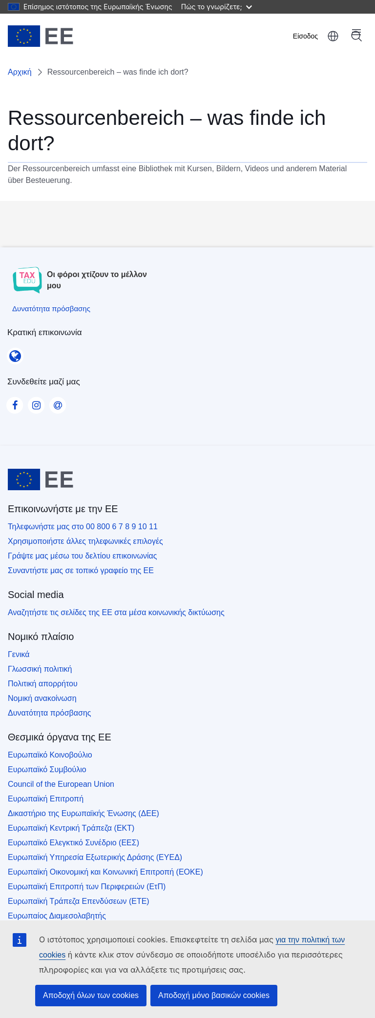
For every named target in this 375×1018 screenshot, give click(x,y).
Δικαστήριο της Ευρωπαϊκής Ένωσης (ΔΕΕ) (83, 813)
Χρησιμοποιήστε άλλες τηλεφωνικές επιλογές (85, 541)
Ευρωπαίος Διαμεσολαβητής (57, 916)
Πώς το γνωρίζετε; (216, 6)
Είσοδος (305, 36)
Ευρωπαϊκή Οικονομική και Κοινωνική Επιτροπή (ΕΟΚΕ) (105, 872)
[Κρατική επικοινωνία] (15, 353)
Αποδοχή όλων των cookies (91, 995)
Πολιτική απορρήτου (43, 683)
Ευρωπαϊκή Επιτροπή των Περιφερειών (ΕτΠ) (87, 886)
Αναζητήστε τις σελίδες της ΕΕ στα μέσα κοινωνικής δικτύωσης (116, 612)
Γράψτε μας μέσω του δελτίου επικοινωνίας (82, 556)
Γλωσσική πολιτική (40, 669)
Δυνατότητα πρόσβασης (49, 713)
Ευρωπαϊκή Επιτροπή (45, 799)
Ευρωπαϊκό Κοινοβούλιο (50, 755)
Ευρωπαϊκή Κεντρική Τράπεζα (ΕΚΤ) (71, 828)
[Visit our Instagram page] (36, 402)
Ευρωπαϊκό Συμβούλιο (47, 769)
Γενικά (19, 654)
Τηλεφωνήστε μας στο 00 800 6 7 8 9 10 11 (83, 526)
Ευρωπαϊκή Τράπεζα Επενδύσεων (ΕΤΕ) (78, 901)
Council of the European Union (61, 784)
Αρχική (20, 72)
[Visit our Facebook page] (14, 402)
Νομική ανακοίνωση (42, 698)
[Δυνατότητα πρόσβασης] (51, 308)
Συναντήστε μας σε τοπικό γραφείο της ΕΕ (81, 570)
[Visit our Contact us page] (57, 402)
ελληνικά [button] (333, 36)
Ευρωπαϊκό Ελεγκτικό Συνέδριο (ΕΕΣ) (73, 842)
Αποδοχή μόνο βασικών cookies (214, 995)
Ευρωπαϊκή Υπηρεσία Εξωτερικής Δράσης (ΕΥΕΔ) (95, 857)
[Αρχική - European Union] (40, 36)
